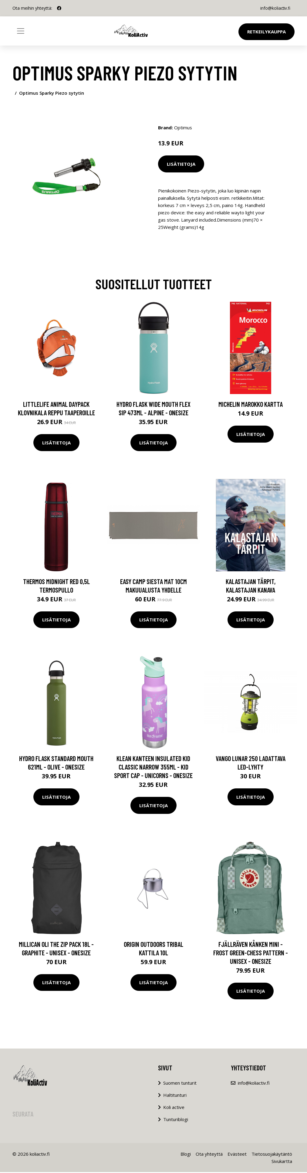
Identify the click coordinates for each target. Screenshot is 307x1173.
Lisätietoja (181, 164)
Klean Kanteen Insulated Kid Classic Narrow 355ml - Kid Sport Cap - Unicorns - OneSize (153, 767)
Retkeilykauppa (266, 32)
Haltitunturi (175, 1096)
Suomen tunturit (180, 1084)
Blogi (185, 1155)
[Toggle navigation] (20, 31)
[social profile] (59, 8)
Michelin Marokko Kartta (250, 405)
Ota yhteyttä (209, 1155)
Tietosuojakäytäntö (271, 1155)
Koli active (173, 1108)
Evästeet (237, 1155)
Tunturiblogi (175, 1120)
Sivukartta (282, 1162)
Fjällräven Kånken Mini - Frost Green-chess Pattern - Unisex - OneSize (250, 953)
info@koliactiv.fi (274, 8)
